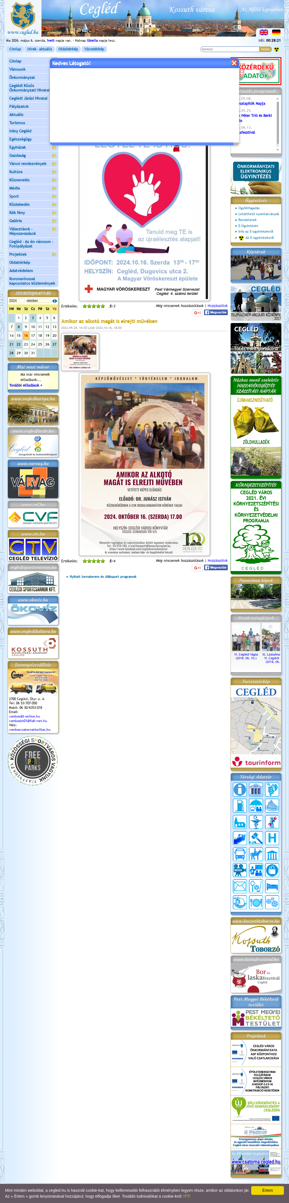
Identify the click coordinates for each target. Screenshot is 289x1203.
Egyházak (33, 147)
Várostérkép (94, 49)
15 (19, 335)
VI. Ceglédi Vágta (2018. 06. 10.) (246, 654)
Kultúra (33, 172)
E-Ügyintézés (248, 226)
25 (40, 344)
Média (33, 188)
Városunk (33, 69)
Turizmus (33, 123)
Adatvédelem (21, 270)
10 (33, 327)
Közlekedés (33, 205)
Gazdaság (33, 156)
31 (33, 353)
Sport (33, 196)
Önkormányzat (33, 78)
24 (33, 344)
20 (54, 335)
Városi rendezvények (33, 164)
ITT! (187, 1196)
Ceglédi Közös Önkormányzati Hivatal (33, 87)
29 (19, 353)
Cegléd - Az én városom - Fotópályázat (31, 243)
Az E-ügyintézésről (256, 238)
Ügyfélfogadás (249, 208)
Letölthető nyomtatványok (258, 214)
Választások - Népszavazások (33, 231)
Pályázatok (19, 106)
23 (26, 344)
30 (26, 353)
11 (40, 327)
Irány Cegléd (20, 131)
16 (26, 335)
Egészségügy (33, 139)
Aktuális (33, 115)
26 (47, 344)
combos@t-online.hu (24, 716)
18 (40, 335)
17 (33, 335)
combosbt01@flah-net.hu (28, 721)
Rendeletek (247, 220)
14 (12, 335)
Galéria (33, 221)
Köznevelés (33, 180)
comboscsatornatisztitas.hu (30, 730)
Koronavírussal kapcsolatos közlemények (32, 281)
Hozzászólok (218, 306)
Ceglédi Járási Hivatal (28, 98)
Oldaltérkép (68, 49)
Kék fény (33, 213)
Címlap (15, 49)
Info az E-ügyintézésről (255, 231)
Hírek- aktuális (39, 49)
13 (54, 327)
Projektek (33, 254)
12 (47, 327)
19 (47, 335)
